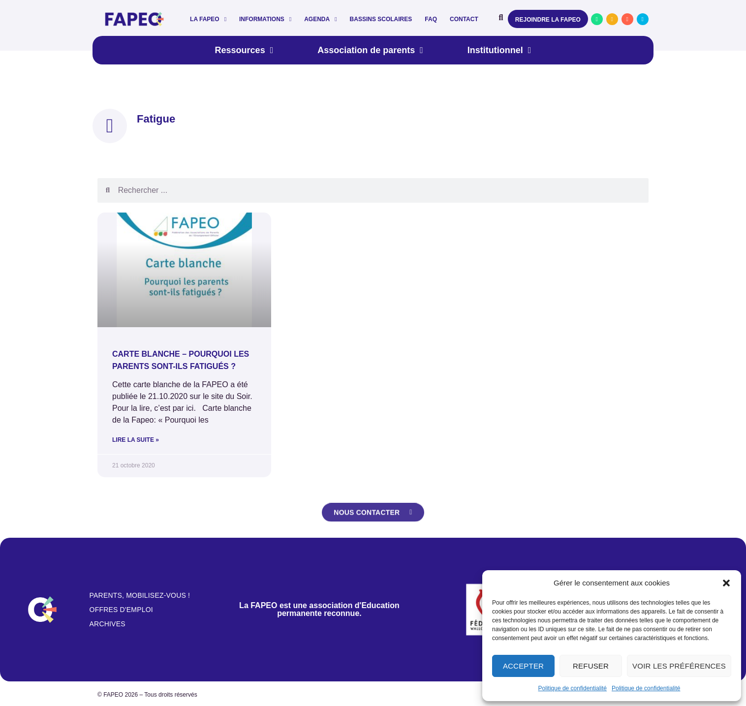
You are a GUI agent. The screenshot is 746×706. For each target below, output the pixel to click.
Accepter (523, 666)
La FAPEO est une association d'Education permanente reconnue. (319, 609)
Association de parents (370, 50)
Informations (265, 19)
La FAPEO (208, 19)
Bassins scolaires (381, 19)
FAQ (431, 19)
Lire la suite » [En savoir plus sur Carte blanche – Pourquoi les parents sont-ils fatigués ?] (135, 439)
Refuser (591, 666)
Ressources (244, 50)
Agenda (320, 19)
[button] (726, 583)
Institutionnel (499, 50)
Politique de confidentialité (572, 688)
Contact (464, 19)
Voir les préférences (679, 666)
